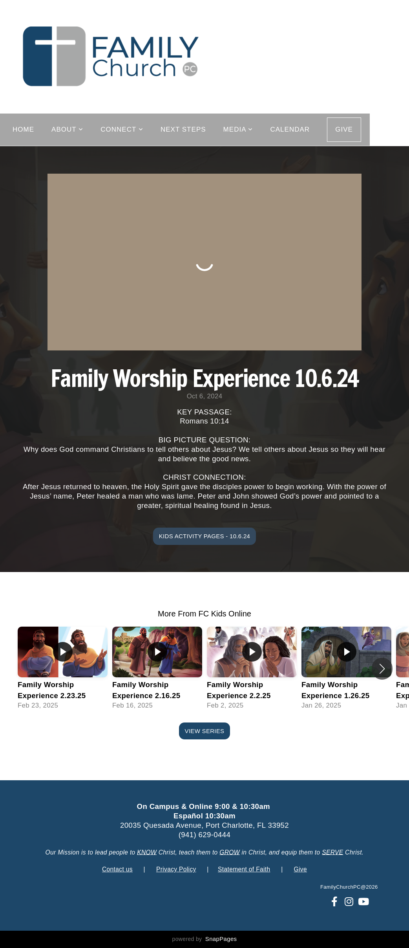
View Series (205, 731)
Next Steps (183, 129)
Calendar (290, 129)
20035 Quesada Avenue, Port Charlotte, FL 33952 (204, 825)
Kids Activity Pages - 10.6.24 (204, 536)
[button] (382, 668)
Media (238, 129)
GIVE (344, 129)
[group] (63, 669)
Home (23, 129)
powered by (204, 939)
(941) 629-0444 (205, 835)
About (67, 129)
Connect (121, 129)
